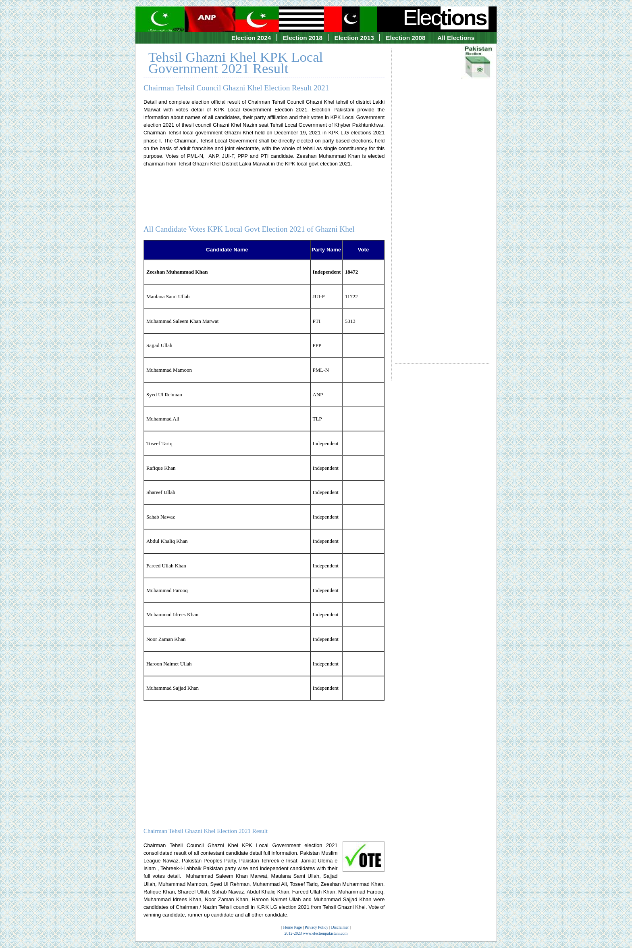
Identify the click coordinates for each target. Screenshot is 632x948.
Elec (446, 17)
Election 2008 (405, 37)
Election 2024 (251, 37)
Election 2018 (302, 37)
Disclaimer (340, 927)
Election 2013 (354, 37)
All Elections (455, 37)
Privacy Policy (316, 927)
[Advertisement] (442, 198)
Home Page (292, 927)
